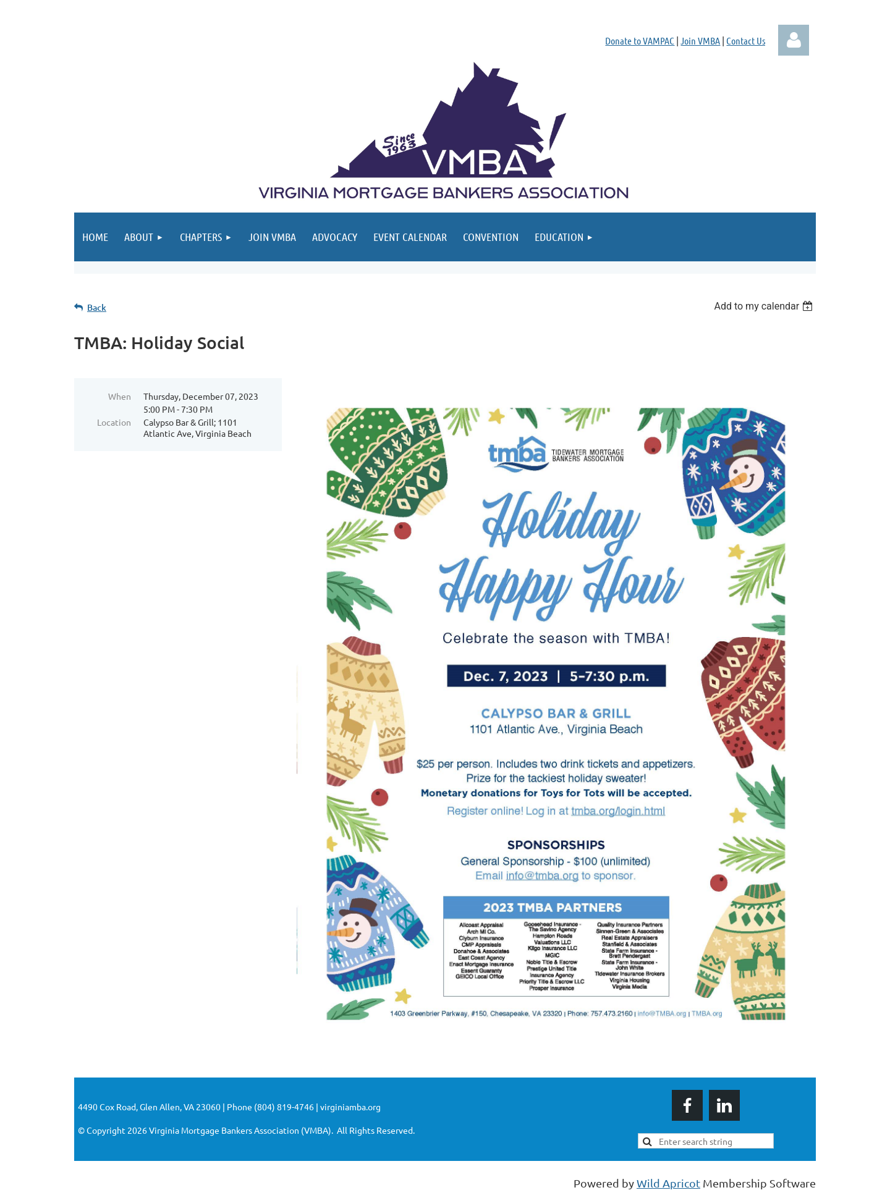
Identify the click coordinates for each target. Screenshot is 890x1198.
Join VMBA (700, 40)
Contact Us (745, 40)
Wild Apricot (668, 1182)
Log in (793, 40)
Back (96, 307)
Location (114, 422)
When (119, 396)
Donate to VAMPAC (639, 40)
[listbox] (765, 306)
